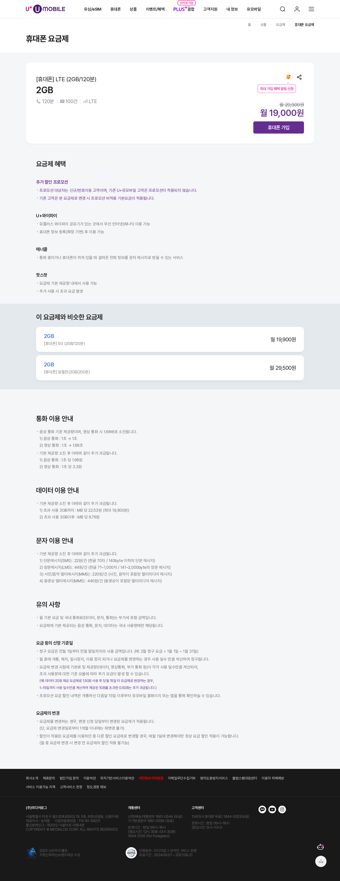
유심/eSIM (92, 9)
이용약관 (90, 778)
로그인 (297, 9)
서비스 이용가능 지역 (40, 787)
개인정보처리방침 (151, 778)
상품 (133, 9)
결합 (184, 9)
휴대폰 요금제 (304, 25)
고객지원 (210, 9)
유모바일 (254, 9)
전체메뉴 (311, 9)
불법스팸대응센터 (244, 778)
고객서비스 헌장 (71, 787)
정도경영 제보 (96, 787)
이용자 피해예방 (273, 778)
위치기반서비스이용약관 (117, 778)
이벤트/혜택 (155, 9)
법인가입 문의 (69, 778)
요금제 (280, 25)
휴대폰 (115, 9)
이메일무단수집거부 (182, 778)
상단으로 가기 (320, 861)
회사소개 (32, 778)
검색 (282, 9)
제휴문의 (49, 778)
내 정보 (232, 9)
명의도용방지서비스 (214, 778)
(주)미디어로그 (36, 808)
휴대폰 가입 (279, 127)
